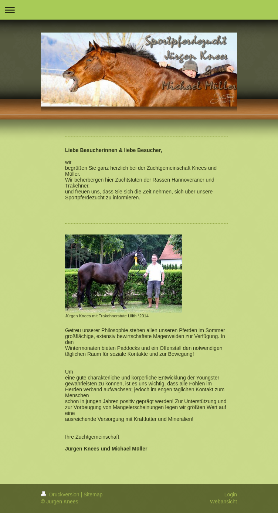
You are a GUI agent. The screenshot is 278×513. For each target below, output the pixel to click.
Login (230, 494)
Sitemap (93, 494)
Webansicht (223, 501)
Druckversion (61, 494)
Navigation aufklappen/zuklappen (139, 10)
